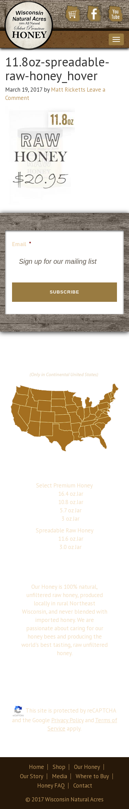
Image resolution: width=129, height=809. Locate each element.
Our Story (31, 776)
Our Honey (87, 767)
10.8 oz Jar (70, 502)
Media (59, 776)
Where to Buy (92, 776)
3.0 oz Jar (71, 547)
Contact (82, 785)
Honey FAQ (51, 785)
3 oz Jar (70, 518)
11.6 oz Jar (70, 538)
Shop (59, 767)
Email (21, 244)
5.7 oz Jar (71, 510)
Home (36, 767)
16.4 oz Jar (70, 494)
